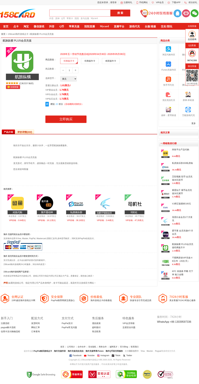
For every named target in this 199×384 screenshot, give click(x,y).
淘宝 (26, 26)
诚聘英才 (113, 347)
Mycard (94, 18)
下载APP (176, 2)
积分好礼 (193, 2)
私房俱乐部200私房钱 (182, 163)
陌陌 (77, 18)
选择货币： (50, 78)
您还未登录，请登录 (107, 2)
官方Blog (124, 347)
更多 (193, 123)
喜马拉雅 (85, 18)
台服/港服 (150, 26)
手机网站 (143, 2)
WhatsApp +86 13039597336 (174, 321)
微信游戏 (39, 26)
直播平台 (119, 26)
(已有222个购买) (26, 83)
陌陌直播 (89, 26)
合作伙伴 (82, 347)
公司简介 (71, 347)
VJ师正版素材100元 (181, 203)
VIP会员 (160, 2)
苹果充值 (74, 26)
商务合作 (103, 347)
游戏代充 (134, 26)
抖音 (51, 18)
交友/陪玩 (166, 26)
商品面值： (50, 59)
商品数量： (50, 69)
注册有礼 (128, 2)
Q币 (63, 18)
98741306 (192, 60)
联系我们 (135, 347)
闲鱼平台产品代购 (180, 149)
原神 (57, 18)
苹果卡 (70, 18)
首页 (5, 26)
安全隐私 (92, 347)
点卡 (16, 26)
